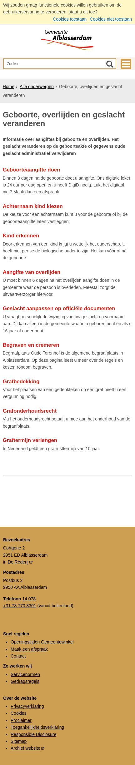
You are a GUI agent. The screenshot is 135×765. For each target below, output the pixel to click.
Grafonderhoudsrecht (30, 411)
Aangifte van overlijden (32, 272)
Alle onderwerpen (37, 86)
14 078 (29, 598)
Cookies (19, 713)
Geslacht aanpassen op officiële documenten (59, 308)
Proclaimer (21, 720)
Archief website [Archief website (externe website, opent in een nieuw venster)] (25, 748)
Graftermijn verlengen (30, 440)
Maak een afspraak (29, 649)
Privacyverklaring (27, 706)
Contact (18, 655)
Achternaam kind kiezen (33, 206)
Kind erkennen (21, 236)
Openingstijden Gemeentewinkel (42, 641)
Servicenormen (25, 674)
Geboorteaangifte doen (31, 170)
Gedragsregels (25, 681)
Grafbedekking (21, 382)
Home (8, 86)
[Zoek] (109, 63)
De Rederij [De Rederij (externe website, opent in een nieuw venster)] (18, 561)
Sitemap (19, 741)
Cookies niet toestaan (111, 19)
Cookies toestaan (70, 19)
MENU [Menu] (126, 64)
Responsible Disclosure (33, 734)
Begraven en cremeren (31, 345)
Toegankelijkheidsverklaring (37, 727)
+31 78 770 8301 (19, 605)
